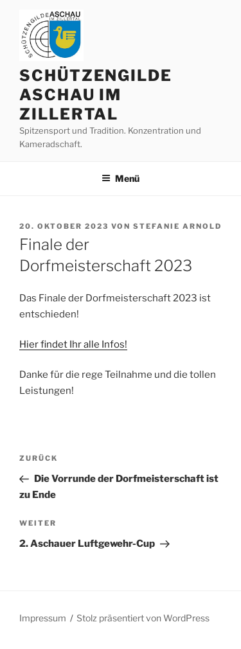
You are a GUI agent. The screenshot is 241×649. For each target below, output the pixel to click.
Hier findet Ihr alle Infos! (73, 344)
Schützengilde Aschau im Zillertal (95, 94)
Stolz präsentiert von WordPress (143, 617)
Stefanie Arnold (177, 226)
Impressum (42, 617)
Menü (120, 178)
